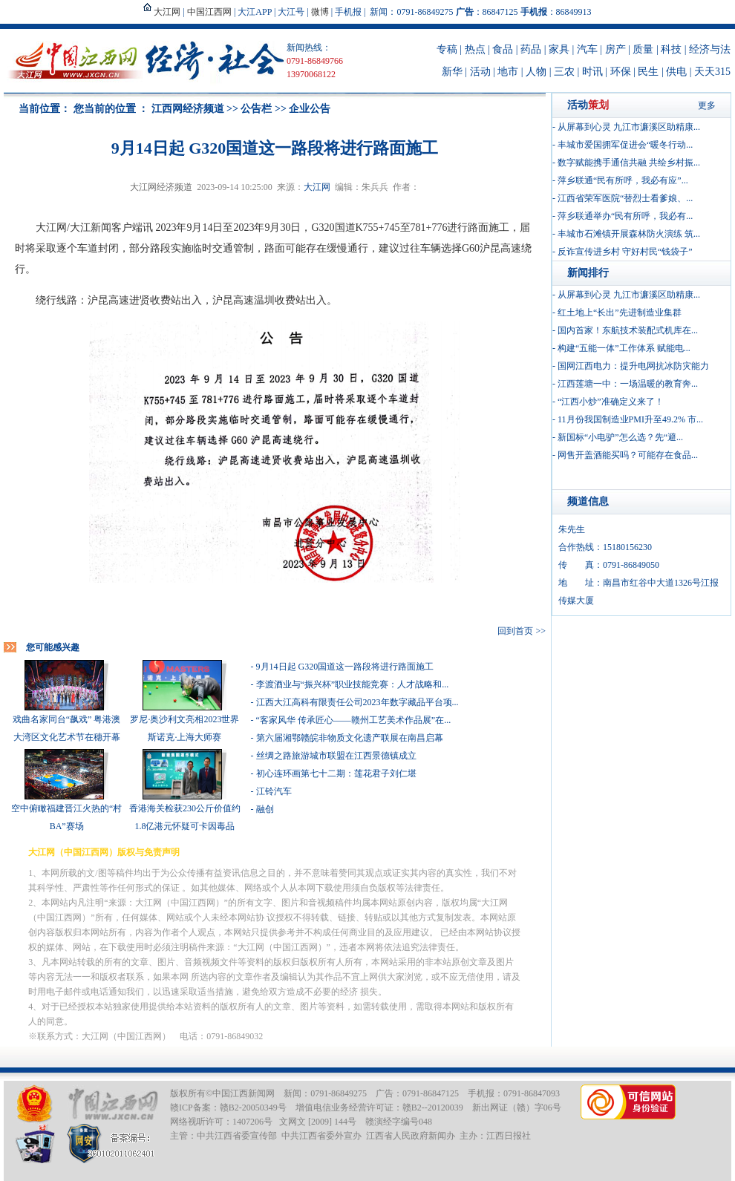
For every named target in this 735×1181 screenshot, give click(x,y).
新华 (452, 71)
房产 (615, 49)
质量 (643, 49)
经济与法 (710, 49)
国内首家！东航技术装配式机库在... (628, 330)
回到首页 (515, 631)
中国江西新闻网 (243, 1093)
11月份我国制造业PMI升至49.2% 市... (630, 419)
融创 (265, 809)
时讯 (592, 71)
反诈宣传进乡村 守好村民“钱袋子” (625, 251)
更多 (707, 105)
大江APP (255, 12)
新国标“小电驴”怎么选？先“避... (620, 437)
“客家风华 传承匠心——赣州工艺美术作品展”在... (353, 720)
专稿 (447, 49)
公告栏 (256, 108)
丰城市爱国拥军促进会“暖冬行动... (625, 145)
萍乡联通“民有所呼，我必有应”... (623, 180)
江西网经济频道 (187, 108)
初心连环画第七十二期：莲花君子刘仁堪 (336, 773)
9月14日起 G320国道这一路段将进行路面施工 (345, 666)
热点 (475, 49)
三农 (564, 71)
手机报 (348, 12)
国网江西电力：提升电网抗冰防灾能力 (633, 366)
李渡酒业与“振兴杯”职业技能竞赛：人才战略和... (352, 684)
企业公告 (309, 108)
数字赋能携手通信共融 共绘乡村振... (629, 162)
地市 (507, 71)
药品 (530, 49)
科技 (671, 49)
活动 (480, 71)
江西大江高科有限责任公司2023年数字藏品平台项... (357, 702)
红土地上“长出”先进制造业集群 (620, 312)
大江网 (317, 187)
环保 (620, 71)
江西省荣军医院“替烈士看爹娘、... (625, 198)
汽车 (587, 49)
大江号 (291, 12)
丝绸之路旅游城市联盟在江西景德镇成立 (336, 755)
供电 (676, 71)
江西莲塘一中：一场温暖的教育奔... (628, 384)
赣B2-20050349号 (253, 1107)
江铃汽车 (274, 791)
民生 (648, 71)
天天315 (712, 71)
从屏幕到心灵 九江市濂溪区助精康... (629, 127)
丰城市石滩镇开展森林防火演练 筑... (629, 234)
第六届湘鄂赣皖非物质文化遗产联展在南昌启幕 (349, 738)
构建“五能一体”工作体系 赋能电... (624, 348)
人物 (536, 71)
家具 (559, 49)
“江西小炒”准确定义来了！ (611, 401)
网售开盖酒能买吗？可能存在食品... (628, 455)
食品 (502, 49)
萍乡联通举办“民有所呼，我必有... (625, 216)
